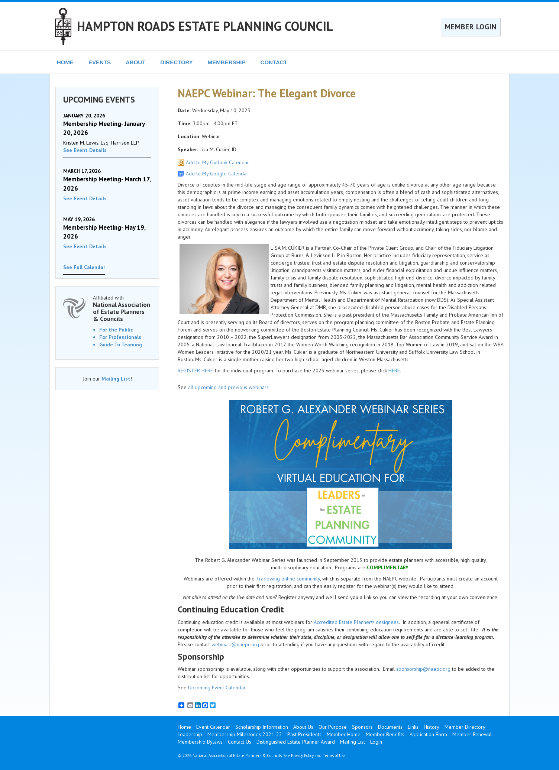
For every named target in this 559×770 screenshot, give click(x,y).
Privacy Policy (302, 755)
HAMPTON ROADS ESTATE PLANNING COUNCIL (205, 26)
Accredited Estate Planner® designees (356, 622)
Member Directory (465, 727)
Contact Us (239, 741)
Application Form (428, 734)
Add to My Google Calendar (217, 173)
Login (376, 741)
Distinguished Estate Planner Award (295, 741)
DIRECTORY (176, 62)
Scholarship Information (261, 727)
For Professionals (120, 337)
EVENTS (99, 62)
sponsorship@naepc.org (423, 669)
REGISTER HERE (195, 370)
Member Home (344, 734)
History (431, 727)
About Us (303, 727)
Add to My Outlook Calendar (217, 162)
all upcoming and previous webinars (228, 387)
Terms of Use (334, 755)
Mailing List (115, 378)
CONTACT (274, 62)
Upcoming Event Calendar (217, 687)
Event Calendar (213, 727)
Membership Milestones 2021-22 (244, 734)
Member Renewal (472, 734)
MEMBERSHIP (227, 62)
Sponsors (362, 727)
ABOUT (135, 62)
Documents (390, 727)
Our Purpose (333, 727)
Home (184, 727)
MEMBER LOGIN (471, 26)
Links (413, 727)
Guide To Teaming (120, 344)
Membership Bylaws (200, 741)
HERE (394, 370)
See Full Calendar (84, 267)
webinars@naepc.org (235, 644)
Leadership (190, 734)
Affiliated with (122, 308)
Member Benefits (385, 734)
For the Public (116, 329)
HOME (65, 62)
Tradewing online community (288, 578)
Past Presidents (304, 734)
